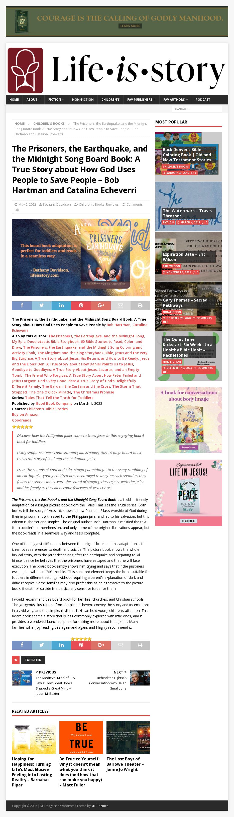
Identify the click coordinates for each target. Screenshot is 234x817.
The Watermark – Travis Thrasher (187, 213)
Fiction (54, 99)
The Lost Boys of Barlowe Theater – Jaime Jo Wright (125, 764)
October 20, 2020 (178, 318)
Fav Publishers (139, 99)
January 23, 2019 (177, 173)
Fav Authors (174, 99)
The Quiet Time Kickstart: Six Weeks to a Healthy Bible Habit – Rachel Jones (187, 347)
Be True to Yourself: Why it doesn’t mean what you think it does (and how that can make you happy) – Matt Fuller (80, 772)
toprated (33, 660)
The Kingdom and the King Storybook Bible (75, 352)
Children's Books (91, 204)
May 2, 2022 (27, 204)
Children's (35, 408)
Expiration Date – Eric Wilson (184, 256)
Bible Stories (57, 408)
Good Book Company (54, 403)
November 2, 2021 (178, 272)
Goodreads (21, 420)
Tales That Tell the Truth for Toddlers (59, 397)
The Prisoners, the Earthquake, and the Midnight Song (96, 336)
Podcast (203, 99)
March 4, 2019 (190, 222)
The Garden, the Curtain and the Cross (76, 386)
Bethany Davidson (57, 204)
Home (14, 99)
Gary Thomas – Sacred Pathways (185, 302)
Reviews (112, 204)
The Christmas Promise (93, 392)
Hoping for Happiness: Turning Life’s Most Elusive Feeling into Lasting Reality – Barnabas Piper (32, 772)
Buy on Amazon (26, 414)
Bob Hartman (119, 324)
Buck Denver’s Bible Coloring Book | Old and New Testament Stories (187, 155)
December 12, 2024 (179, 368)
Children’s (110, 99)
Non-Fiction (83, 99)
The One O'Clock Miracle (50, 392)
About (32, 99)
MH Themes (99, 806)
